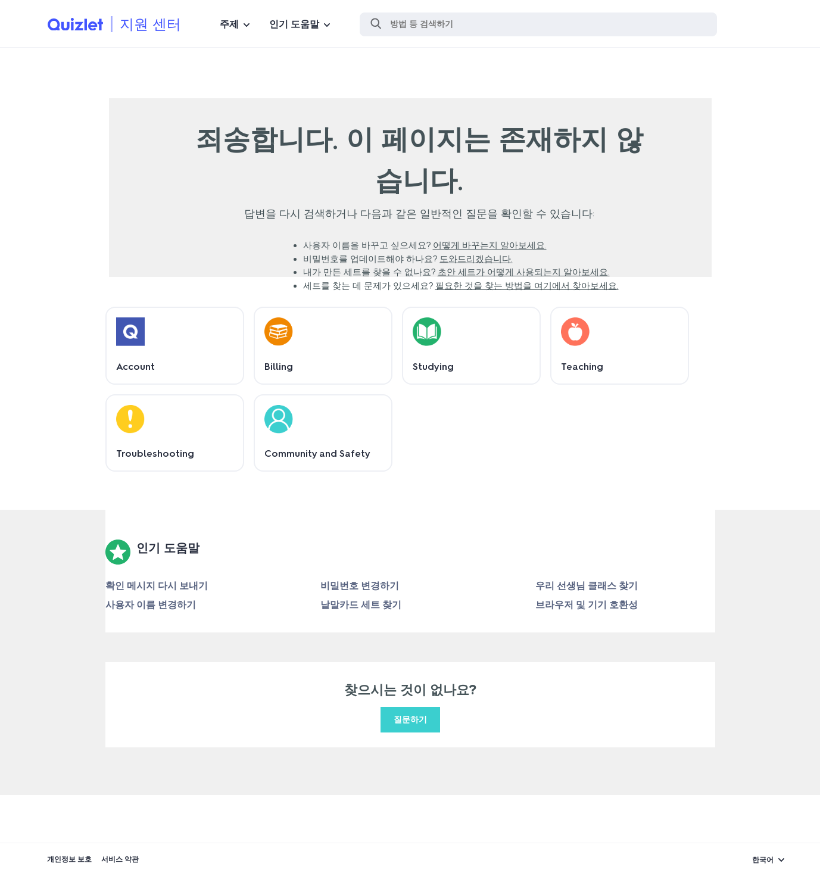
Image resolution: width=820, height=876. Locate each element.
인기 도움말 (294, 24)
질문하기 (410, 720)
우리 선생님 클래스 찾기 (586, 585)
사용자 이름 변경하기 (150, 604)
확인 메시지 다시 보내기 (156, 585)
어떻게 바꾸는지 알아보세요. (490, 245)
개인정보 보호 (69, 859)
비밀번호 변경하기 (359, 585)
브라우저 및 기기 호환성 (586, 604)
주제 (229, 24)
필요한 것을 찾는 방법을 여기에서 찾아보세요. (527, 285)
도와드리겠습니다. (476, 259)
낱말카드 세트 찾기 (360, 604)
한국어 (763, 860)
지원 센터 (150, 24)
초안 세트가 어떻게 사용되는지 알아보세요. (524, 272)
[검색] (538, 24)
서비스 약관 (120, 859)
